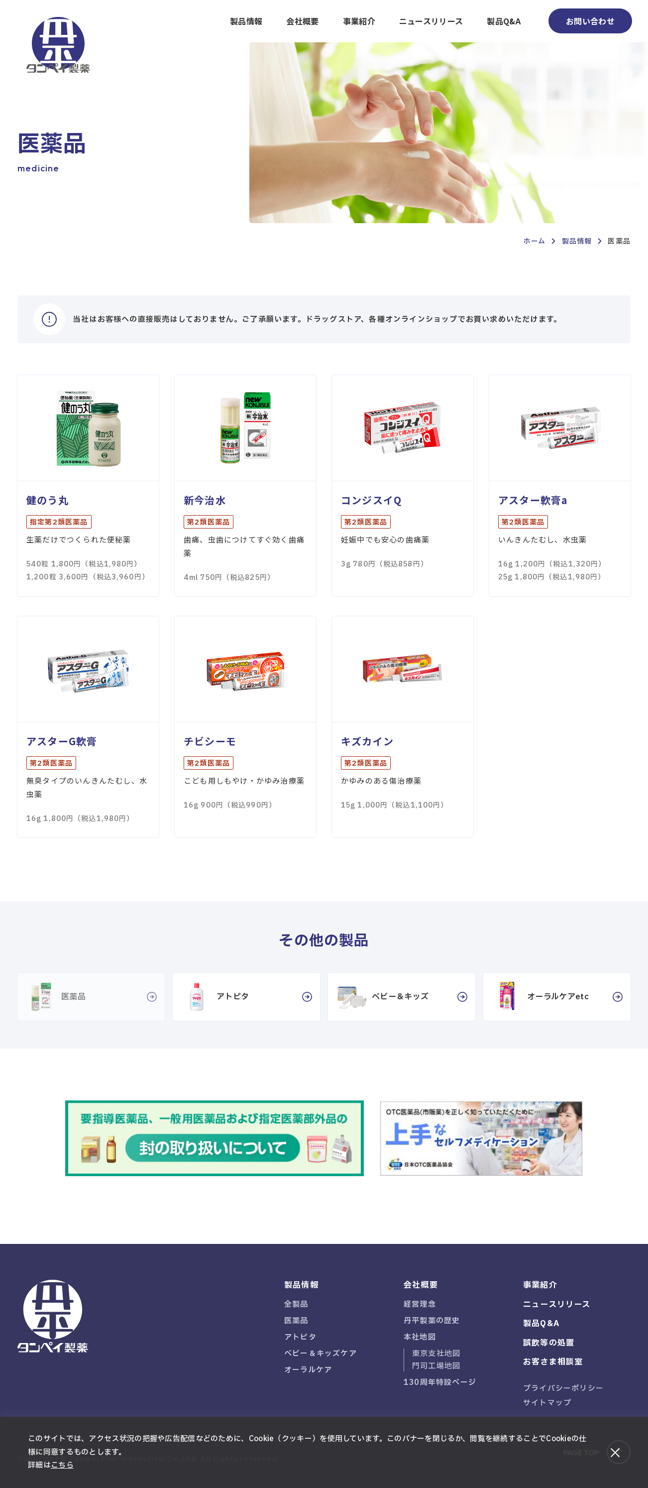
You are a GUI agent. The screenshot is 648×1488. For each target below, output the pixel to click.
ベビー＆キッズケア (320, 1353)
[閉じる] (615, 1453)
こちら (62, 1465)
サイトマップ (547, 1403)
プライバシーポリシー (563, 1388)
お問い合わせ (590, 21)
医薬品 (296, 1321)
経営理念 (420, 1304)
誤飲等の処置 (548, 1343)
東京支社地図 (436, 1353)
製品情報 (246, 21)
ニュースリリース (431, 21)
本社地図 (420, 1337)
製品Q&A (504, 21)
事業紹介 (359, 21)
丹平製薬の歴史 (432, 1321)
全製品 (296, 1304)
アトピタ (300, 1337)
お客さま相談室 (553, 1362)
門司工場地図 (436, 1366)
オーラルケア (308, 1370)
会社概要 (302, 21)
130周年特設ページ (440, 1382)
